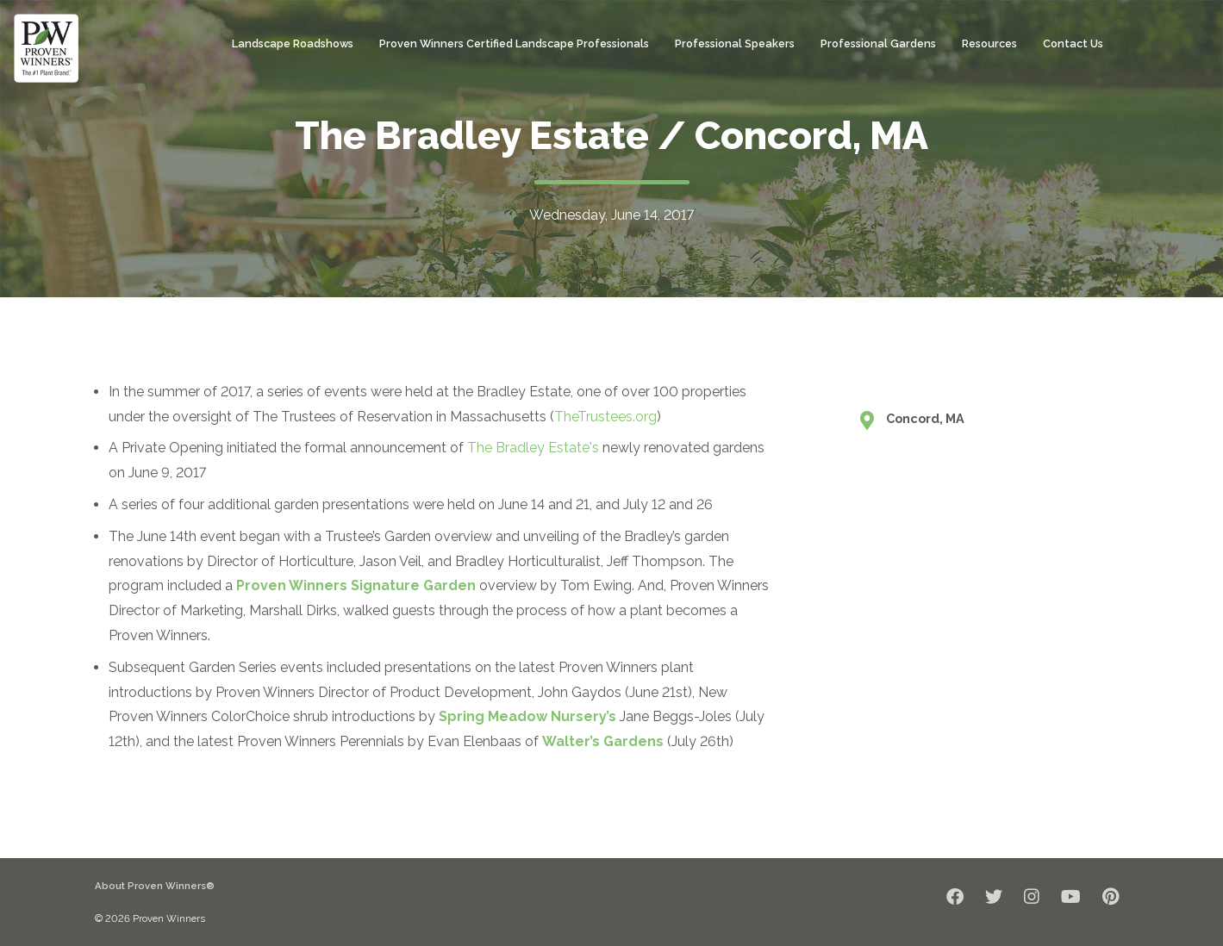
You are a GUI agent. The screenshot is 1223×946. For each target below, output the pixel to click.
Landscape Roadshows (292, 43)
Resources (989, 43)
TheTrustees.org (605, 416)
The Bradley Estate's (533, 447)
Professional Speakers (735, 43)
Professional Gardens (878, 43)
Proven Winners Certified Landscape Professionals (514, 43)
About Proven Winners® (155, 886)
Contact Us (1073, 43)
